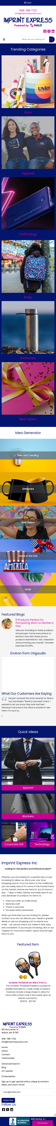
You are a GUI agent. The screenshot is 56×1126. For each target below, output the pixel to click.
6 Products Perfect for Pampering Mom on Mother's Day (35, 623)
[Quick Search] (33, 39)
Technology (28, 234)
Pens (28, 112)
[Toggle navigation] (4, 39)
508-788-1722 (28, 10)
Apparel (28, 173)
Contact (6, 1054)
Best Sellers (28, 419)
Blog (4, 1067)
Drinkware (28, 358)
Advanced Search (11, 1063)
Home (5, 1047)
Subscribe (8, 1100)
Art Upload (7, 1071)
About (5, 1050)
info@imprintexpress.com (28, 13)
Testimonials (8, 1058)
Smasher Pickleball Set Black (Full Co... (28, 982)
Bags (28, 297)
